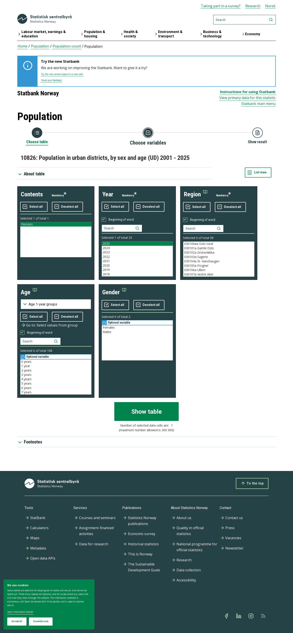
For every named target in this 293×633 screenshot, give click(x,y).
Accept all (17, 621)
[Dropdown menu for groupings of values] (56, 304)
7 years (55, 392)
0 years (55, 361)
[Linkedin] (239, 616)
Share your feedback (51, 80)
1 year (55, 366)
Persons (55, 224)
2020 (137, 265)
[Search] (244, 19)
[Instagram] (251, 616)
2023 (137, 252)
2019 (137, 270)
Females (137, 327)
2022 (137, 257)
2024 (137, 248)
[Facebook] (227, 616)
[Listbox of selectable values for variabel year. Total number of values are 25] (137, 259)
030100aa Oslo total (218, 244)
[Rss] (263, 616)
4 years (55, 379)
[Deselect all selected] (67, 207)
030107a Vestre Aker (218, 274)
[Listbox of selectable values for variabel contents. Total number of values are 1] (56, 239)
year (107, 194)
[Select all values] (34, 207)
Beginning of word (121, 219)
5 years (55, 383)
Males (137, 332)
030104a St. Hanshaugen (218, 261)
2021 (137, 261)
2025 (137, 243)
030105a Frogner (218, 265)
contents (32, 194)
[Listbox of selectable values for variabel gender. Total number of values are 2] (137, 343)
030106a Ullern (218, 270)
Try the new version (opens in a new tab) (62, 74)
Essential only (40, 621)
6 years (55, 388)
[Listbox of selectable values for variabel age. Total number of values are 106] (56, 377)
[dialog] (49, 604)
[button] (195, 194)
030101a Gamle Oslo (218, 248)
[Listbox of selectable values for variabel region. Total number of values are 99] (218, 259)
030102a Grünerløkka (218, 252)
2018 (137, 274)
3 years (55, 375)
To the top (252, 483)
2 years (55, 370)
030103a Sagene (218, 257)
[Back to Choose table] (37, 136)
